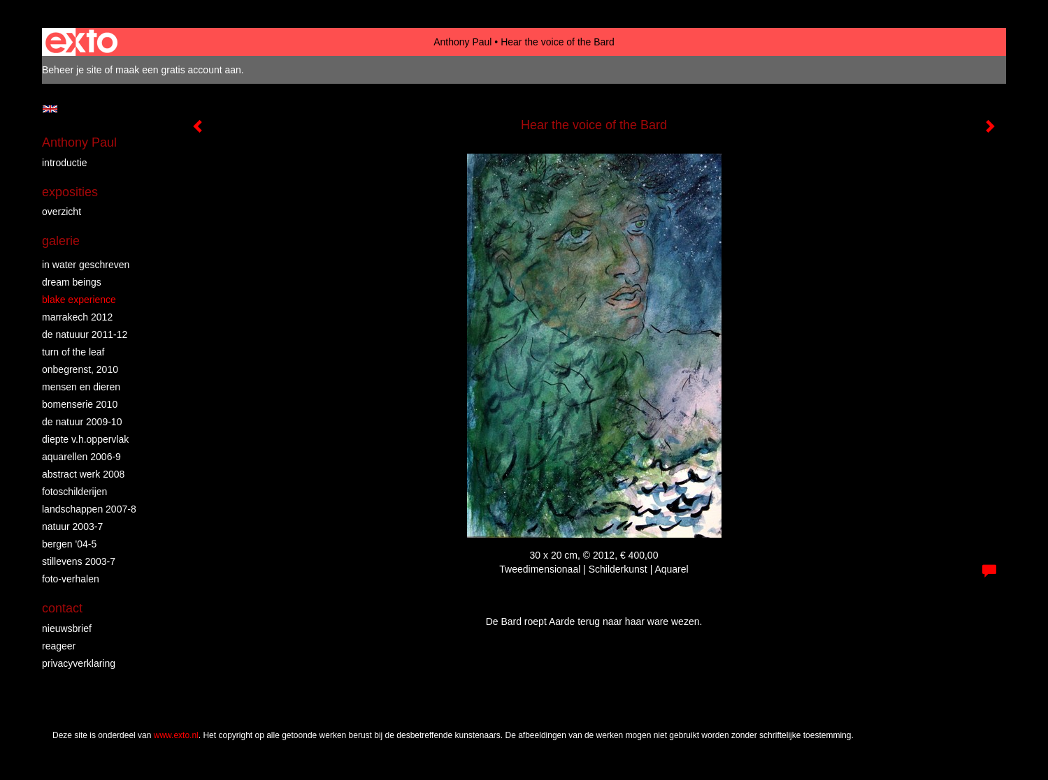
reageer (59, 646)
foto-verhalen (70, 578)
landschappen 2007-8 (89, 509)
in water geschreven (85, 264)
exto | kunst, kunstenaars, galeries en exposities (81, 42)
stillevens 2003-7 (78, 561)
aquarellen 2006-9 (81, 456)
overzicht (61, 211)
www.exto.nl (176, 735)
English (50, 109)
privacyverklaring (78, 663)
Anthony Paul (462, 41)
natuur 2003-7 (72, 526)
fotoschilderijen (74, 491)
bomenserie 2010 (79, 404)
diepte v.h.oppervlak (85, 439)
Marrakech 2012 (77, 317)
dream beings (71, 282)
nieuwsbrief (67, 628)
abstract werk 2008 (83, 474)
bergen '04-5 (69, 544)
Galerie (61, 241)
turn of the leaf (73, 352)
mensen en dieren (81, 386)
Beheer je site (72, 69)
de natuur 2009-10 (82, 421)
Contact (62, 608)
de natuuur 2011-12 (84, 334)
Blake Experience (79, 299)
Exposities (70, 192)
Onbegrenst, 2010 (80, 369)
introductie (64, 162)
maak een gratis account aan (178, 69)
